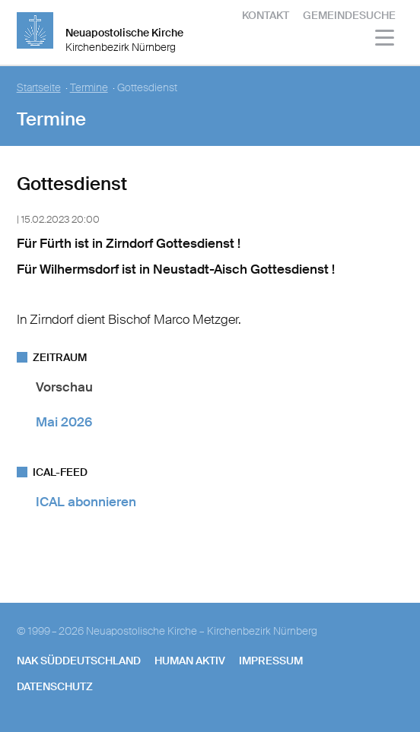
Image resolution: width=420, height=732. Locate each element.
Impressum (271, 660)
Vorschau (64, 387)
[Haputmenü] (385, 40)
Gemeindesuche (349, 15)
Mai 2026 (64, 422)
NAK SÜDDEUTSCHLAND (79, 660)
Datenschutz (55, 686)
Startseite (39, 87)
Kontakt (265, 15)
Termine (89, 87)
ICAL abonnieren (86, 501)
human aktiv (189, 660)
